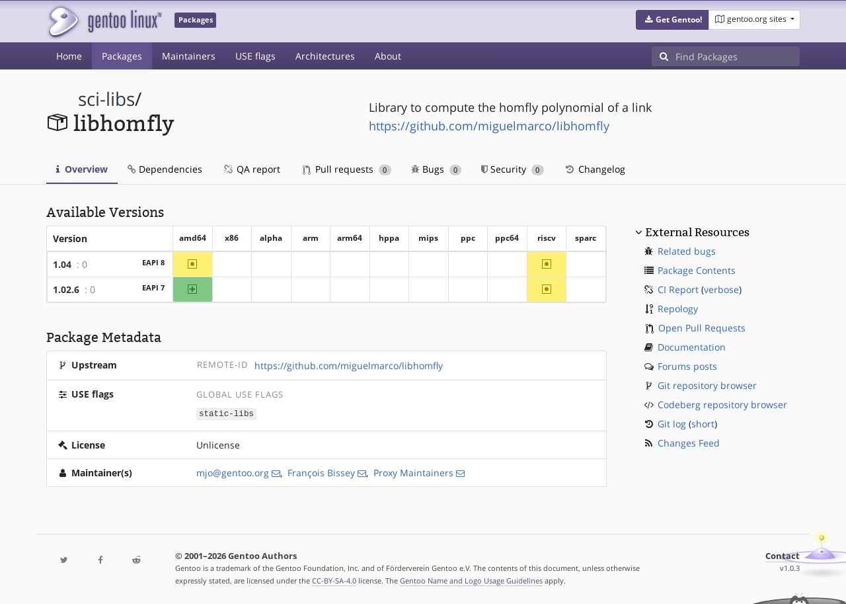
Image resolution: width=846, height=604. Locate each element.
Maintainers (188, 56)
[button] (672, 20)
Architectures (325, 56)
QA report (251, 169)
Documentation (692, 347)
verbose (721, 289)
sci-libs (106, 99)
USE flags (255, 56)
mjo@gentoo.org (232, 472)
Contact (782, 555)
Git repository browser (707, 385)
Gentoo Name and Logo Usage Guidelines (471, 580)
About (388, 56)
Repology (678, 308)
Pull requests (347, 169)
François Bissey (321, 472)
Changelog (594, 169)
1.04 (62, 264)
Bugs (436, 169)
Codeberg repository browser (722, 404)
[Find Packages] (737, 56)
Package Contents (697, 270)
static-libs (226, 413)
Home (69, 56)
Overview (82, 169)
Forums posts (687, 366)
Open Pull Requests (702, 328)
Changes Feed (689, 443)
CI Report (678, 289)
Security (512, 169)
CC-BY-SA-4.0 (334, 580)
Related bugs (687, 251)
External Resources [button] (697, 232)
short (702, 423)
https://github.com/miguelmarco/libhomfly (489, 126)
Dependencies (165, 169)
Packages (122, 56)
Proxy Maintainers (413, 472)
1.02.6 (66, 289)
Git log (672, 423)
